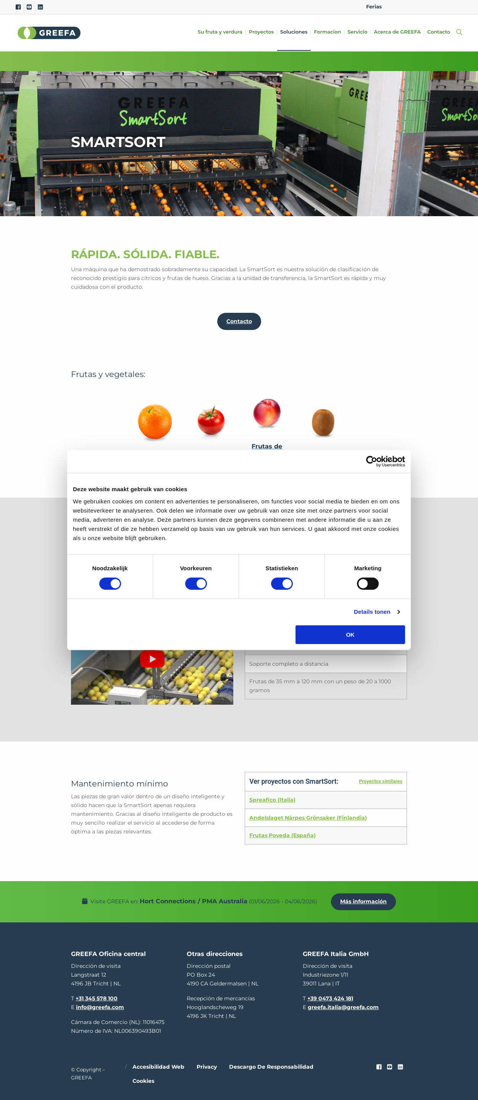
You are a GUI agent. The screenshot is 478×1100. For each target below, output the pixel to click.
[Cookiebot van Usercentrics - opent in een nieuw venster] (371, 461)
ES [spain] (432, 6)
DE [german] (419, 6)
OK (350, 634)
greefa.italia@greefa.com (343, 1007)
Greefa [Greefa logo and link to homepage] (49, 33)
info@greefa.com (100, 1007)
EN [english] (395, 6)
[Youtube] (29, 7)
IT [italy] (443, 6)
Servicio (357, 32)
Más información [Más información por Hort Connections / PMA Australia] (363, 901)
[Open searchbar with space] (457, 33)
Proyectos (261, 32)
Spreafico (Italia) (272, 799)
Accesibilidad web (158, 1066)
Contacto (438, 32)
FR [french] (456, 6)
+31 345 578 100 (97, 998)
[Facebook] (18, 7)
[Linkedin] (40, 7)
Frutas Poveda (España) (282, 835)
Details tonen (372, 611)
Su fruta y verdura (220, 32)
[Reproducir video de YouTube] (152, 659)
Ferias (374, 7)
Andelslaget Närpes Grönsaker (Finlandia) (308, 817)
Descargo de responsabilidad (271, 1066)
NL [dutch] (407, 6)
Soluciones (293, 32)
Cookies (143, 1080)
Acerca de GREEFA (397, 32)
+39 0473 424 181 (330, 998)
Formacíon (327, 32)
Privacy (207, 1066)
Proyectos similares (380, 781)
